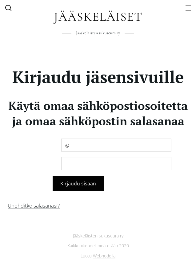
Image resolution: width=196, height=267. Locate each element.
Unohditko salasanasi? (34, 205)
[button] (8, 7)
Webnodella (104, 256)
